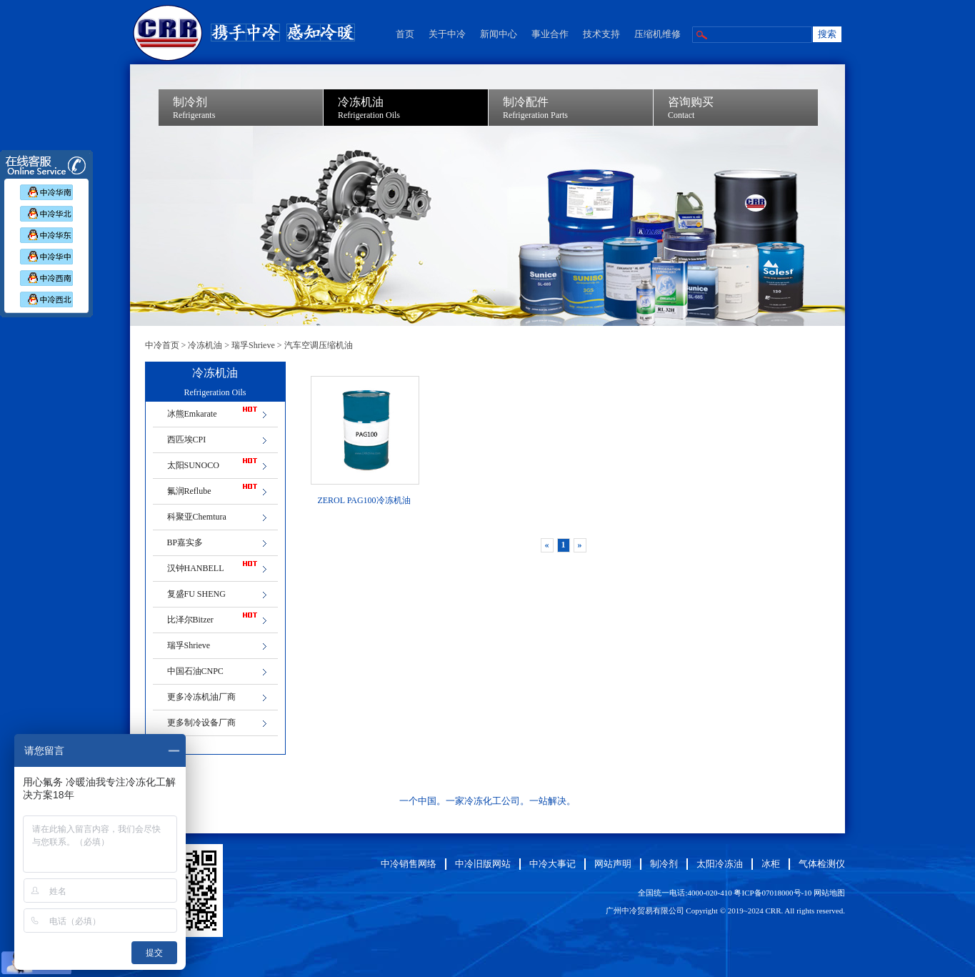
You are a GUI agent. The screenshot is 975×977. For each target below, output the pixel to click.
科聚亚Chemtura (196, 517)
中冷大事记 (552, 863)
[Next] (580, 545)
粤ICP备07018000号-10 (772, 892)
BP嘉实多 (185, 542)
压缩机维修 (657, 34)
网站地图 (829, 892)
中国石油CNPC (195, 671)
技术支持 (601, 34)
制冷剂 (664, 863)
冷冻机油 (205, 345)
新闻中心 (498, 34)
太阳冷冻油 (719, 863)
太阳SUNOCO (193, 465)
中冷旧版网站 (483, 863)
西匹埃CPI (186, 440)
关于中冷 (447, 34)
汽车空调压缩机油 (318, 345)
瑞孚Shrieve (253, 345)
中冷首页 (162, 345)
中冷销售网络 (408, 863)
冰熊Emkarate (192, 414)
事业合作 (550, 34)
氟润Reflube (189, 491)
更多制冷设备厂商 (201, 723)
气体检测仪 (822, 863)
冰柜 (770, 863)
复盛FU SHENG (196, 594)
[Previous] (547, 545)
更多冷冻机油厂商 (201, 697)
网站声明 (612, 863)
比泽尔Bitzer (190, 620)
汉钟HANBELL (195, 568)
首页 (405, 34)
